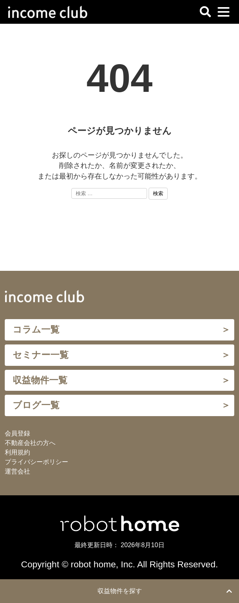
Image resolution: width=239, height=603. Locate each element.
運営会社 (17, 471)
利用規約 (17, 452)
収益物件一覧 (40, 380)
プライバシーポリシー (36, 461)
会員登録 (17, 433)
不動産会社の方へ (30, 442)
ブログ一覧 (36, 405)
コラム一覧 (36, 330)
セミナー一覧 (41, 355)
